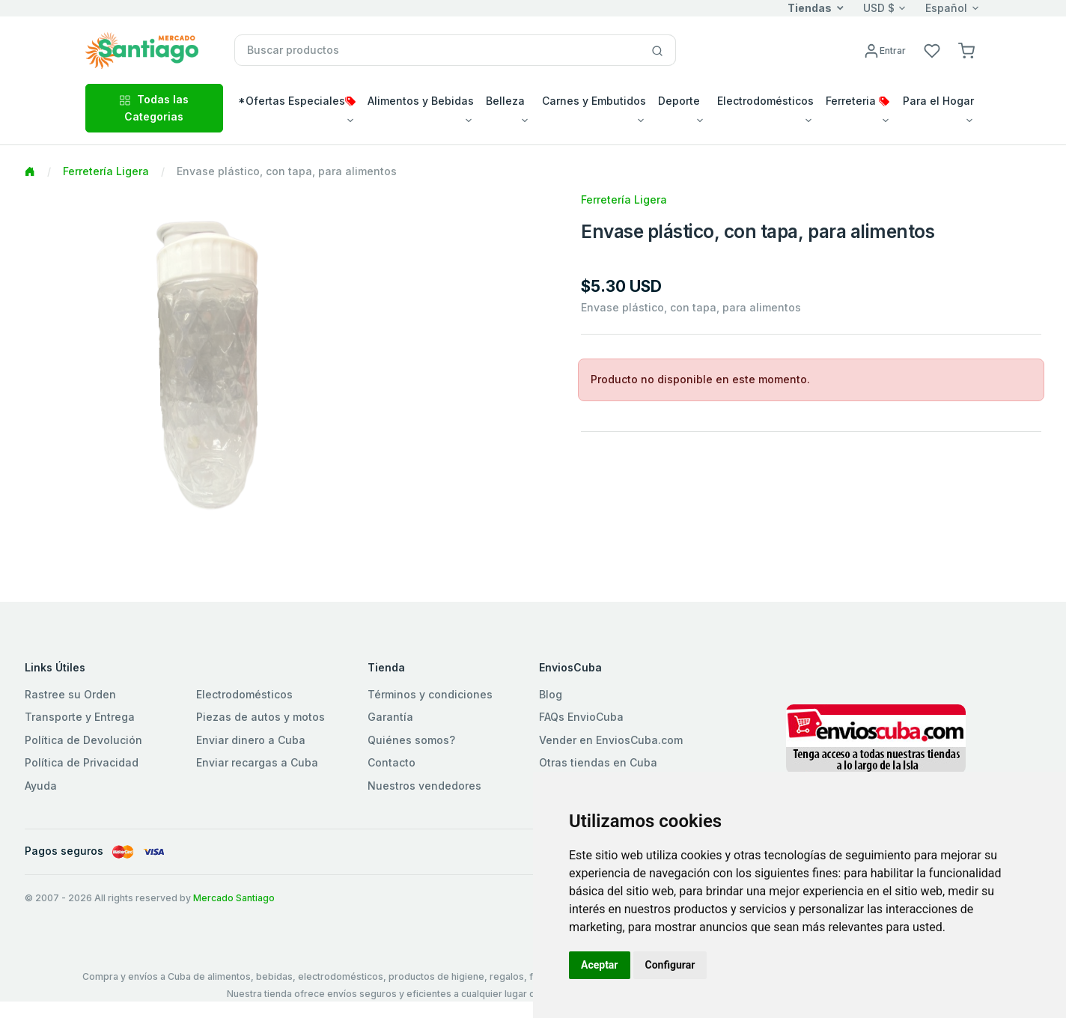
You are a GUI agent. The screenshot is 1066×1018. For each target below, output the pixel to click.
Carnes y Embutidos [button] (594, 100)
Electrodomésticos (244, 694)
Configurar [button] (670, 965)
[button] (966, 49)
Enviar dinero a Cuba (250, 740)
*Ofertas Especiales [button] (297, 100)
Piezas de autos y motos (260, 716)
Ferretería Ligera (106, 171)
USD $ (879, 7)
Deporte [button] (679, 100)
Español (946, 7)
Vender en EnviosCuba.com (611, 740)
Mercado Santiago (234, 897)
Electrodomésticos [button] (765, 100)
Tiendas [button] (810, 7)
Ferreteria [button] (857, 100)
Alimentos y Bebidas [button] (421, 100)
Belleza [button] (505, 100)
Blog (550, 694)
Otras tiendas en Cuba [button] (598, 762)
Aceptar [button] (599, 965)
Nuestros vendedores (424, 785)
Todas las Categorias (154, 107)
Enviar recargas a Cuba (257, 762)
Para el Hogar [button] (938, 100)
